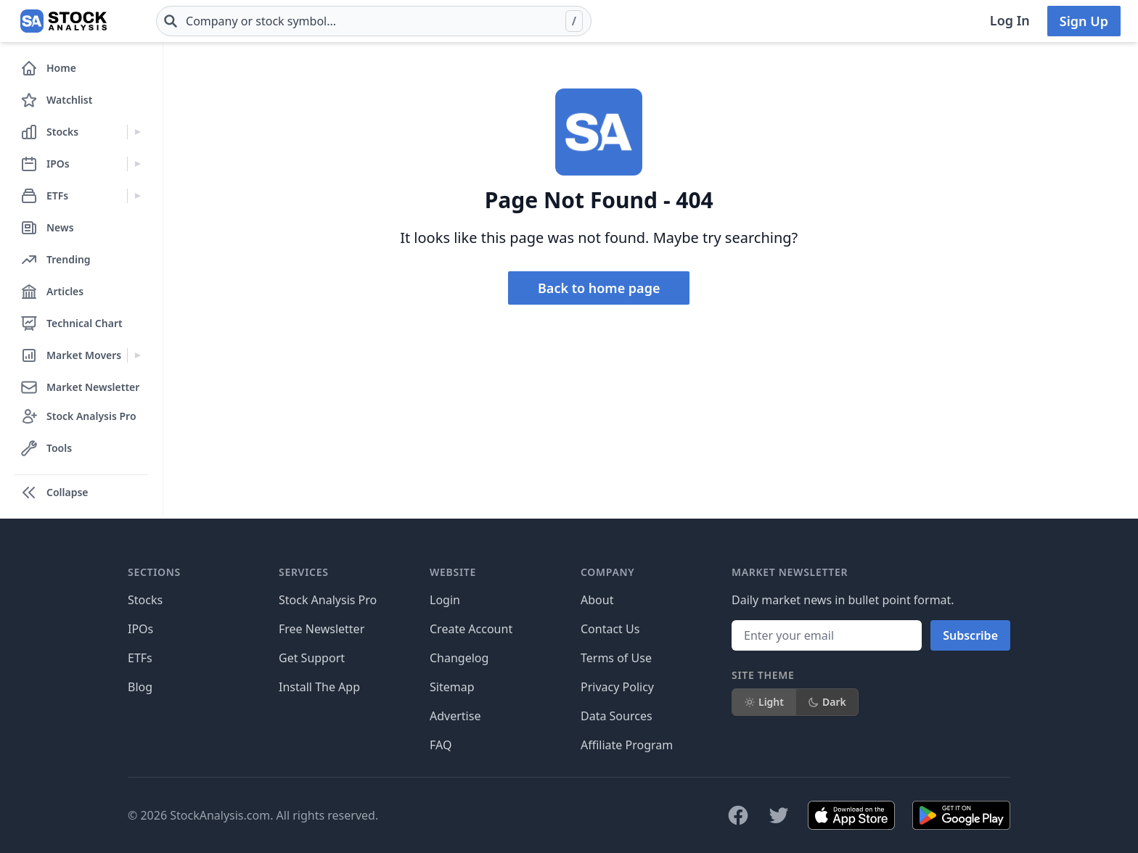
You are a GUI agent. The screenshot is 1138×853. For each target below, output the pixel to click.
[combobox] (373, 21)
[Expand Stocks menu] (137, 132)
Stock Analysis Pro (328, 600)
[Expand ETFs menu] (137, 196)
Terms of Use (616, 658)
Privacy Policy (617, 687)
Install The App (319, 687)
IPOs (140, 629)
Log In (1010, 20)
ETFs (140, 658)
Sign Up (1084, 21)
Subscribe (970, 635)
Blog (140, 687)
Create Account (471, 629)
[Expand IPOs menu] (137, 164)
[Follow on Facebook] (738, 815)
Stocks (145, 600)
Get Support (312, 658)
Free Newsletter (321, 629)
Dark (827, 702)
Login (445, 600)
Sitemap (452, 687)
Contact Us (610, 629)
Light (764, 702)
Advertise (455, 716)
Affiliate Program (627, 745)
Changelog (459, 658)
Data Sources (616, 716)
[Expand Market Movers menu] (137, 355)
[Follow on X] (778, 815)
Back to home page (599, 288)
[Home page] (63, 21)
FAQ (440, 745)
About (597, 600)
